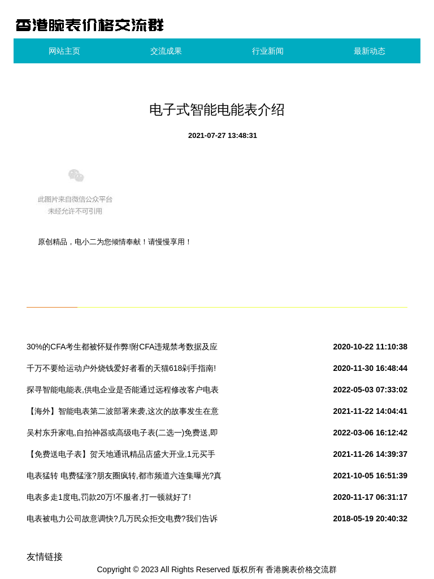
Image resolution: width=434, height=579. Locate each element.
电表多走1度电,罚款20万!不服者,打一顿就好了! (109, 497)
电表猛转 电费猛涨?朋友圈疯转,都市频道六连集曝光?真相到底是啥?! (124, 478)
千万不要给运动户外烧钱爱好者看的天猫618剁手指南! (121, 368)
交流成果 (166, 50)
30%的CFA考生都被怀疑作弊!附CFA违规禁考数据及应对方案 (122, 349)
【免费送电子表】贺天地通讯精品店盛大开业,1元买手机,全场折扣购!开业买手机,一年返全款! (121, 456)
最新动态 (369, 50)
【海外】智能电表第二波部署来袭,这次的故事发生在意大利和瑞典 (123, 413)
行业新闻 (268, 50)
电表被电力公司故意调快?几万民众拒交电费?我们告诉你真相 (122, 521)
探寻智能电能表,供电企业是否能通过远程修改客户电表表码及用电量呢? (123, 392)
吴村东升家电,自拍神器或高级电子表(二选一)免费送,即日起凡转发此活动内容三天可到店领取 (122, 435)
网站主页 (64, 50)
